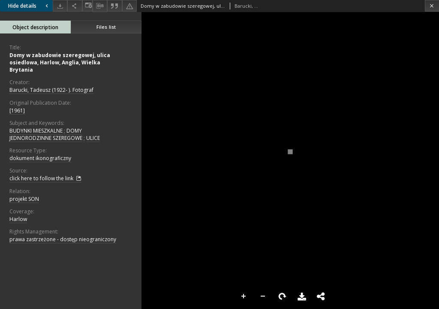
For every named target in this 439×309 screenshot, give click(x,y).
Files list (106, 27)
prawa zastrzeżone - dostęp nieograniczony (62, 239)
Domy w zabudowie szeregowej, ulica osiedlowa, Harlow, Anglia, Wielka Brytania (59, 62)
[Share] (74, 6)
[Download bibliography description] (100, 6)
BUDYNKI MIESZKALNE (36, 130)
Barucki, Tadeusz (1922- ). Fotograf (51, 90)
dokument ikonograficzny (40, 158)
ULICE (93, 138)
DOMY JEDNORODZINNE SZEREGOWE (45, 134)
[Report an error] (129, 6)
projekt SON (24, 199)
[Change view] (87, 6)
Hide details (29, 5)
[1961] (17, 110)
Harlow (18, 219)
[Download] (60, 6)
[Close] (432, 6)
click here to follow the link (45, 178)
